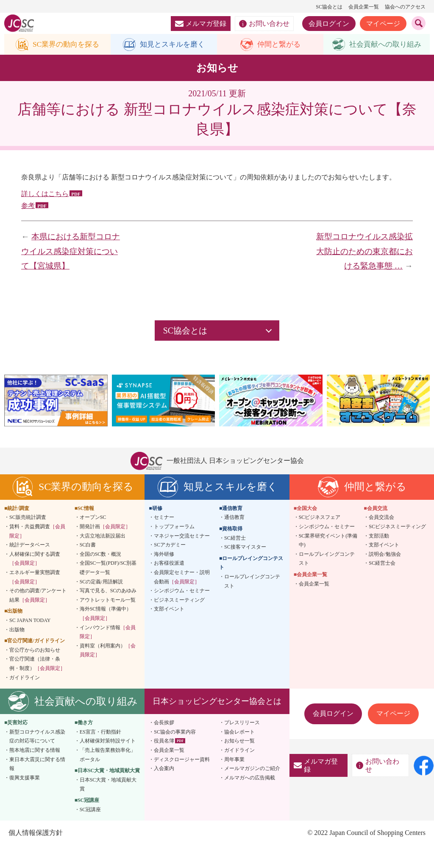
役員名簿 (164, 741)
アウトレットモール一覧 (108, 600)
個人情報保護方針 (35, 833)
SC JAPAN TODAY (29, 621)
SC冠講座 (90, 809)
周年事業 (234, 759)
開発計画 (105, 527)
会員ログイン (329, 23)
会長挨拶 (164, 723)
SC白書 (88, 545)
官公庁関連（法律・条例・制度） (37, 664)
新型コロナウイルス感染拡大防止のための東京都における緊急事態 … (364, 252)
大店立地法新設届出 (102, 536)
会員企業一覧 (363, 7)
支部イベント (169, 609)
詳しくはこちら (45, 193)
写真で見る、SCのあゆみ (108, 591)
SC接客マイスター (245, 547)
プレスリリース (242, 723)
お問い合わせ (264, 24)
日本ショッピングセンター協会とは (217, 701)
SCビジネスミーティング (397, 527)
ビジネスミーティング (179, 600)
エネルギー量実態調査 (34, 577)
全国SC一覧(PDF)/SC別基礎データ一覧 (108, 568)
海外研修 (164, 554)
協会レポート (239, 732)
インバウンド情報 (108, 632)
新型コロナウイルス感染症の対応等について (37, 736)
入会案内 (164, 769)
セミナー (164, 518)
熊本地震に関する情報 (34, 751)
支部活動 (379, 536)
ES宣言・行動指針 (100, 732)
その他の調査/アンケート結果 (38, 595)
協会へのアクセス (405, 7)
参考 (28, 206)
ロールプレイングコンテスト (252, 581)
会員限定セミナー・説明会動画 (182, 577)
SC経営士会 (382, 563)
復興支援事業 (24, 778)
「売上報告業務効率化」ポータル (108, 755)
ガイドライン (24, 678)
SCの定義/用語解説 (101, 582)
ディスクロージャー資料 (182, 759)
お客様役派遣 (169, 563)
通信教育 (234, 518)
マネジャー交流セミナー (182, 536)
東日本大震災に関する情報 (37, 764)
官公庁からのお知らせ (34, 650)
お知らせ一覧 (239, 741)
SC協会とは (329, 7)
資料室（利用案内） (108, 650)
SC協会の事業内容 (175, 732)
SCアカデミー (170, 545)
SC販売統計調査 (27, 518)
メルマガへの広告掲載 (249, 778)
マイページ (383, 23)
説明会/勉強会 (385, 554)
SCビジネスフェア (320, 518)
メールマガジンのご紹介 (252, 769)
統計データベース (29, 545)
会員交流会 (381, 518)
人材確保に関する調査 (34, 559)
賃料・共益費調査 (37, 531)
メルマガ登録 (200, 23)
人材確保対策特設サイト (108, 741)
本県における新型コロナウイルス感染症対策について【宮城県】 (70, 252)
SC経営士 (235, 538)
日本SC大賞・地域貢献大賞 (108, 784)
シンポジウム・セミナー (182, 591)
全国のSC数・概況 (101, 554)
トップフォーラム (174, 527)
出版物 (17, 630)
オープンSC (93, 518)
